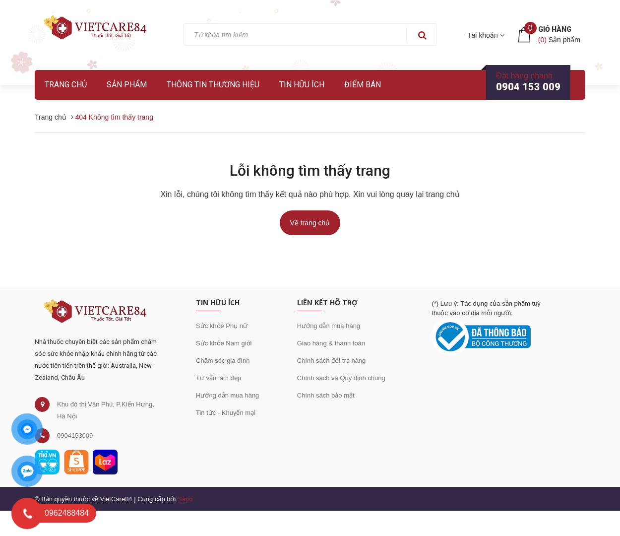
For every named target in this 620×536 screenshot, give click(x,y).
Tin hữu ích (301, 84)
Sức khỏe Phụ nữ (222, 326)
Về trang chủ (310, 223)
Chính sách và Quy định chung (341, 378)
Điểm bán (362, 84)
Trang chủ (66, 84)
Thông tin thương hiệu (213, 84)
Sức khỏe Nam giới (223, 343)
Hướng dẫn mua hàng (227, 395)
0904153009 (75, 435)
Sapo (185, 499)
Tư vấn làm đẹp (218, 378)
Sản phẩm (127, 84)
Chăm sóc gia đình (222, 360)
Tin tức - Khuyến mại (225, 412)
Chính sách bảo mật (326, 395)
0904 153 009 (528, 87)
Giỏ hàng (554, 29)
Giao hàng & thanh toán (331, 343)
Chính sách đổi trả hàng (331, 360)
